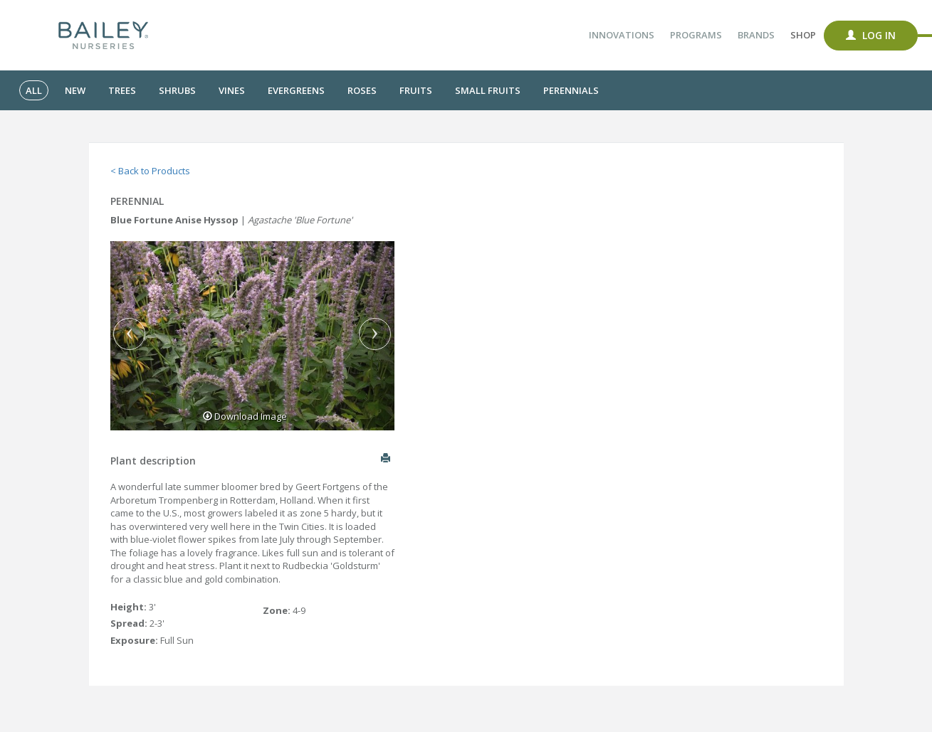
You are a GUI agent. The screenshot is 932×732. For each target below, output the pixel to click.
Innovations (621, 34)
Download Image (245, 416)
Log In (871, 35)
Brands (756, 34)
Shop (803, 34)
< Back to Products (150, 170)
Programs (696, 34)
